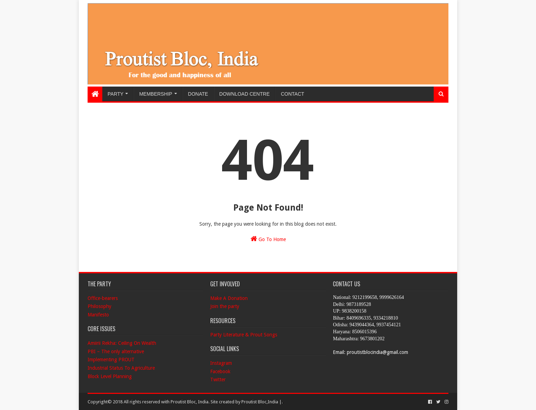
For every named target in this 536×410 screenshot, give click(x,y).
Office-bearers (103, 298)
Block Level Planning (110, 376)
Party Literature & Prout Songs (243, 334)
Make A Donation (229, 298)
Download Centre (244, 94)
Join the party (224, 306)
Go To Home (268, 238)
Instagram (221, 363)
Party (115, 94)
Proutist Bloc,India (259, 401)
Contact (292, 94)
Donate (198, 94)
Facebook (220, 371)
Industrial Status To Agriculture (121, 368)
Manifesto (98, 314)
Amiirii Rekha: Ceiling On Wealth (122, 343)
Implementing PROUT (111, 359)
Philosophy (99, 306)
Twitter (218, 379)
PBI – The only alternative (116, 351)
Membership (155, 94)
